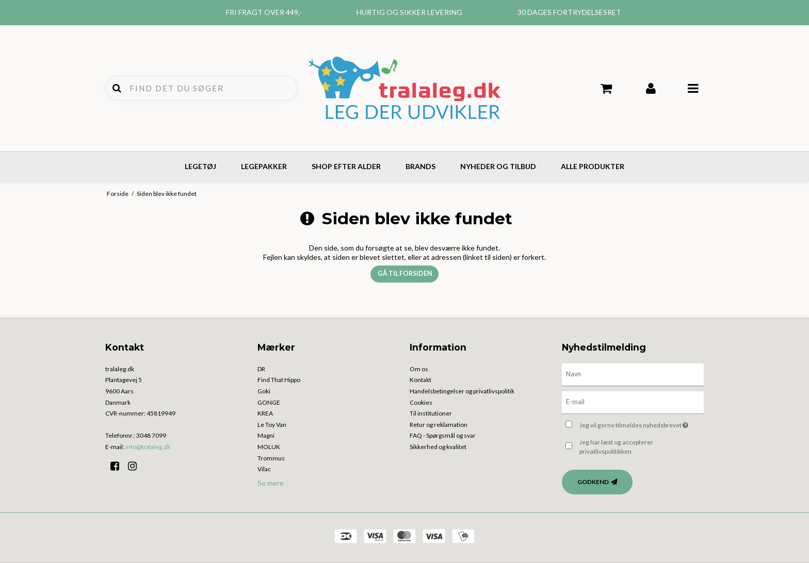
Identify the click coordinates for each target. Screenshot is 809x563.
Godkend (593, 482)
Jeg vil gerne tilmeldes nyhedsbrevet (641, 423)
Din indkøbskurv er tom (606, 88)
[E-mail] (633, 401)
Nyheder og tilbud (498, 166)
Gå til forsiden (405, 273)
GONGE (268, 402)
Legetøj (200, 166)
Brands (420, 166)
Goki (263, 391)
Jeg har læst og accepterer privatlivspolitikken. (616, 446)
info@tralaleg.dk (147, 447)
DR (261, 369)
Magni (265, 435)
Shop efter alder (346, 166)
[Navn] (633, 373)
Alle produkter (592, 166)
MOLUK (268, 447)
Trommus (271, 458)
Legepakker (264, 166)
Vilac (264, 469)
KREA (265, 413)
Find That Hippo (278, 380)
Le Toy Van (271, 424)
